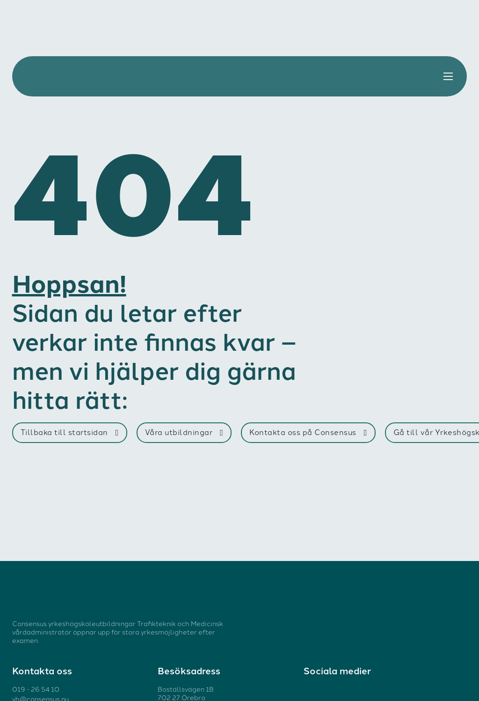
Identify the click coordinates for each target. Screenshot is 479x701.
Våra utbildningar (184, 432)
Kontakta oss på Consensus (308, 432)
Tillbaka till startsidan (70, 432)
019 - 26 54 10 (35, 689)
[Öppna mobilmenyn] (448, 76)
